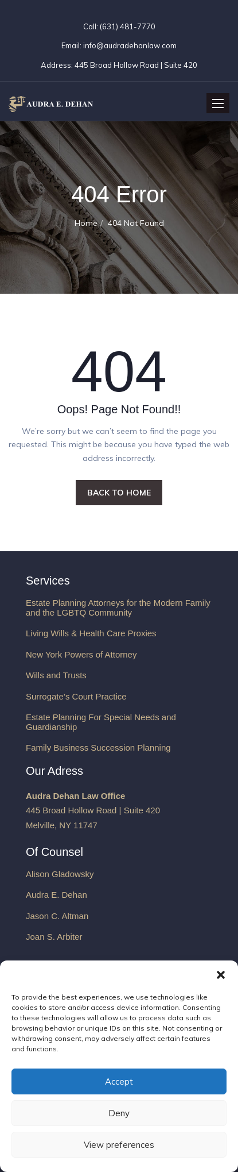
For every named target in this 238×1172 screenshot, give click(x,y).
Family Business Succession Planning (98, 747)
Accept (119, 1081)
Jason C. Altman (57, 916)
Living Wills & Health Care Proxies (91, 633)
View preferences (119, 1144)
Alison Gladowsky (59, 874)
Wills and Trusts (56, 675)
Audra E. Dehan (56, 895)
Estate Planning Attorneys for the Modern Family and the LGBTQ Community (118, 607)
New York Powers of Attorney (81, 654)
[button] (221, 975)
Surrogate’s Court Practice (76, 696)
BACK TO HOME (119, 492)
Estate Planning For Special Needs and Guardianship (101, 722)
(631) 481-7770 (126, 26)
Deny (119, 1113)
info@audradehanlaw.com (130, 45)
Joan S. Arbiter (54, 937)
